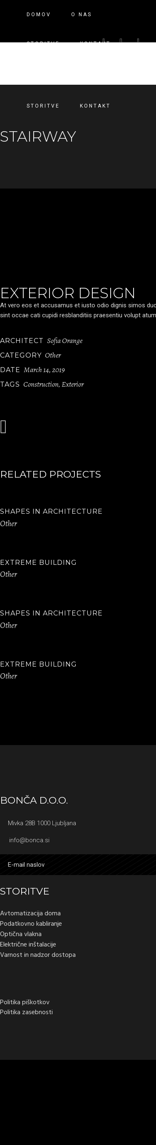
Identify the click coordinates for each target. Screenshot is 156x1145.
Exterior (73, 384)
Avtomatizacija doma (30, 913)
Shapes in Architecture (51, 511)
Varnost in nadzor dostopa (38, 954)
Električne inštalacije (28, 944)
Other (53, 355)
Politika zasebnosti (26, 1012)
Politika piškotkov (25, 1002)
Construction (41, 384)
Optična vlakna (21, 934)
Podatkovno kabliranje (31, 923)
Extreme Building (38, 562)
